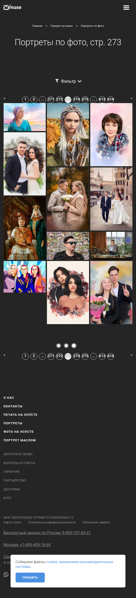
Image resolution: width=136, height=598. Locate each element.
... (42, 99)
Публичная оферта (96, 522)
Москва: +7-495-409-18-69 (27, 545)
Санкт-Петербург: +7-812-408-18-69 (35, 556)
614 (111, 99)
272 (59, 99)
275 (85, 99)
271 (51, 99)
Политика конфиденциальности (51, 522)
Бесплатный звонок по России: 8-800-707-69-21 (47, 533)
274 (76, 99)
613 (102, 99)
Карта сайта (12, 522)
